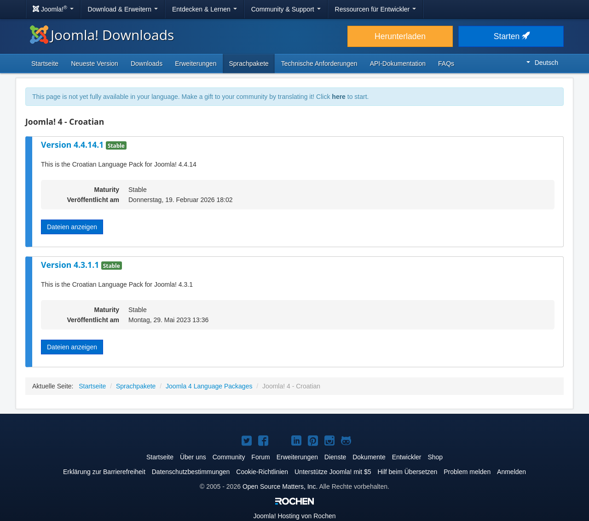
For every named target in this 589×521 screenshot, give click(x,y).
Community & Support (286, 9)
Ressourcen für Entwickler (375, 9)
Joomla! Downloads (102, 34)
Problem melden (467, 471)
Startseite (44, 63)
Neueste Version (94, 63)
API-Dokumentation (398, 63)
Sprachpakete (248, 63)
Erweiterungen (195, 63)
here (339, 96)
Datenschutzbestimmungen (191, 471)
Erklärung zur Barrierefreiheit (104, 471)
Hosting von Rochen (295, 516)
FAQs (446, 63)
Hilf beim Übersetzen (407, 471)
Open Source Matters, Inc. (280, 486)
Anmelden (511, 471)
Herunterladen (400, 36)
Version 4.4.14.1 (73, 144)
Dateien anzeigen (72, 227)
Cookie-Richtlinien (262, 471)
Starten (511, 36)
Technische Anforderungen (319, 63)
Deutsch (542, 62)
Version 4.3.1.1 (71, 264)
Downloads (146, 63)
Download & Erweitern (123, 9)
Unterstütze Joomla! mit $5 (332, 471)
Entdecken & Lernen (204, 9)
